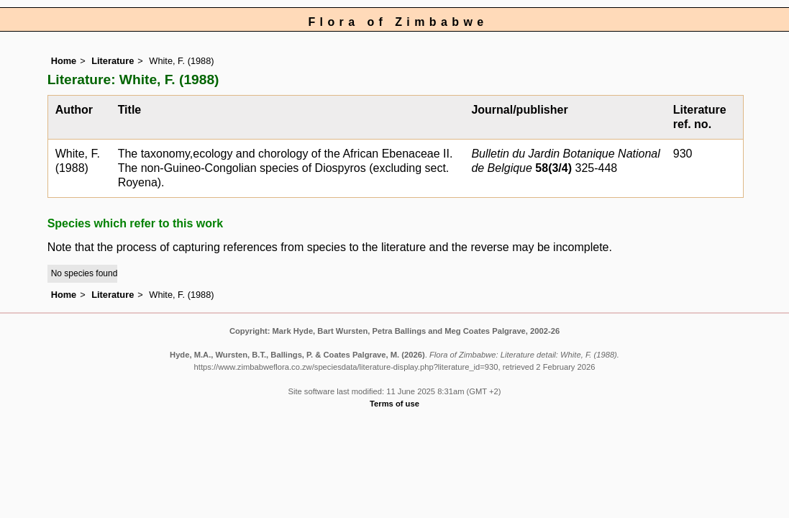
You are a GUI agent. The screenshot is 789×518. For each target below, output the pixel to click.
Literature (112, 60)
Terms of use (394, 403)
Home (64, 60)
